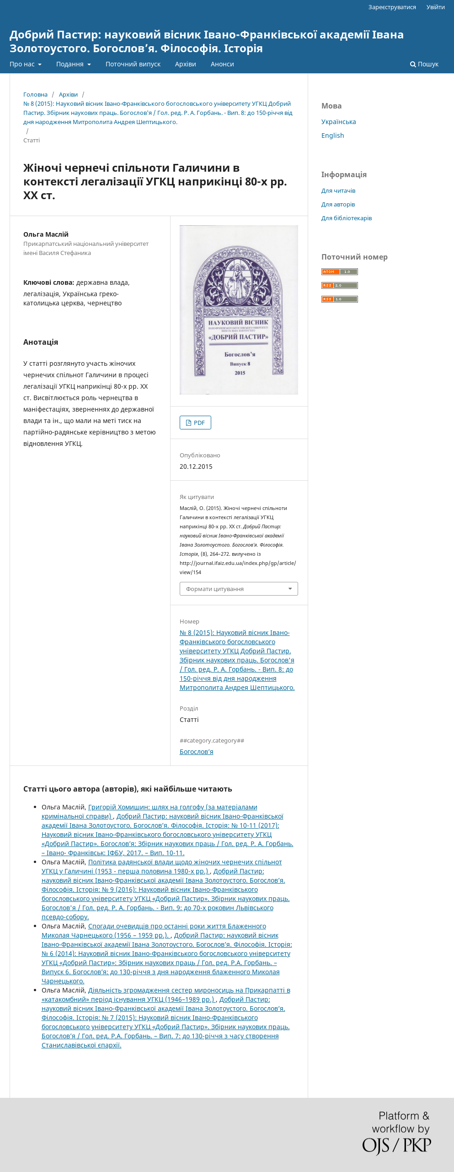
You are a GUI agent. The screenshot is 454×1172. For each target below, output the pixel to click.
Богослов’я (197, 751)
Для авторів (338, 204)
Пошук (424, 64)
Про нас (23, 64)
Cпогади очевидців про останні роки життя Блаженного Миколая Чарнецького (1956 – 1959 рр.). (154, 930)
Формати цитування (215, 589)
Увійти (436, 7)
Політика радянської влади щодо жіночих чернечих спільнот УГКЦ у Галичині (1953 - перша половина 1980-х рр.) (162, 866)
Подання (70, 64)
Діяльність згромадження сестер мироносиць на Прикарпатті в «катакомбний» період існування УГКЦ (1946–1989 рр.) (166, 995)
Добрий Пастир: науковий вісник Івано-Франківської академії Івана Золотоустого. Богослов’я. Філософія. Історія (207, 41)
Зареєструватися (392, 7)
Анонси (222, 64)
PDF (198, 422)
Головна (35, 94)
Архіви (185, 64)
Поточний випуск (133, 64)
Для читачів (338, 190)
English (332, 135)
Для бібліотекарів (346, 218)
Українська (338, 121)
